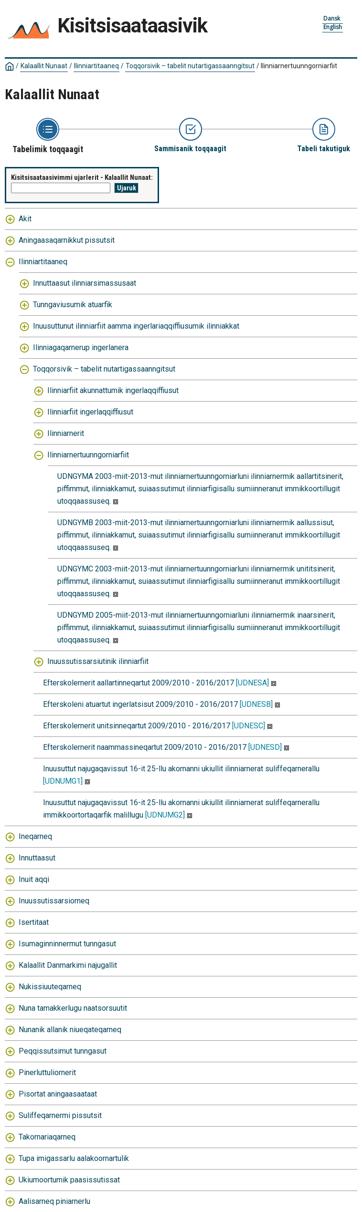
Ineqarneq (35, 836)
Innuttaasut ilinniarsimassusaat (84, 283)
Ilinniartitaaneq (96, 66)
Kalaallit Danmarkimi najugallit (68, 965)
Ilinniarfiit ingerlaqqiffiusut (90, 411)
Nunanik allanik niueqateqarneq (70, 1029)
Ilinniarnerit (65, 433)
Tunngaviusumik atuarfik (72, 304)
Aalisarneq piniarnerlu (54, 1201)
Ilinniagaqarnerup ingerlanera (80, 347)
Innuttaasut (37, 857)
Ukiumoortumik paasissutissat (69, 1179)
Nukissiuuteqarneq (50, 986)
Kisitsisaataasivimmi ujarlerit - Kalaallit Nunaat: (82, 177)
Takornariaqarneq (47, 1136)
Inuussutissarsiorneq (54, 900)
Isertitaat (34, 922)
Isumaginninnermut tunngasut (67, 943)
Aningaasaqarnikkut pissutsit (67, 240)
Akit (25, 218)
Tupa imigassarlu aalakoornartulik (74, 1158)
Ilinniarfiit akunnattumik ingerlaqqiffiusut (113, 390)
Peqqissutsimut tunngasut (62, 1051)
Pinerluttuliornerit (47, 1072)
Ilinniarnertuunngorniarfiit (299, 66)
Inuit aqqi (34, 879)
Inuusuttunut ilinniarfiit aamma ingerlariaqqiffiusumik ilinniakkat (136, 326)
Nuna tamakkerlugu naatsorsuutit (73, 1008)
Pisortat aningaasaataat (58, 1093)
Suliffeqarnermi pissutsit (60, 1115)
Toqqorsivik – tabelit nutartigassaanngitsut (190, 66)
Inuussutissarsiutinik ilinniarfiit (98, 661)
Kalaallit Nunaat (44, 66)
